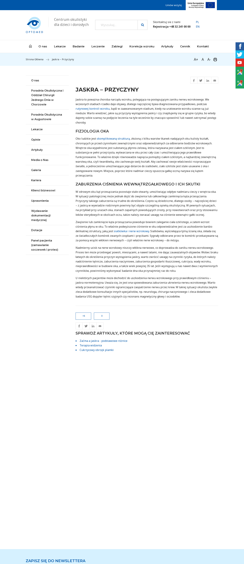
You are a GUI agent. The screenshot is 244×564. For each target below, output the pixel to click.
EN (198, 26)
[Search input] (116, 25)
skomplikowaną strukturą (113, 138)
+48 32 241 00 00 (179, 26)
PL (197, 22)
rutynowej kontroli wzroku (93, 108)
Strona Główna (34, 59)
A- (209, 59)
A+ (196, 59)
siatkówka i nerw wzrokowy (131, 231)
